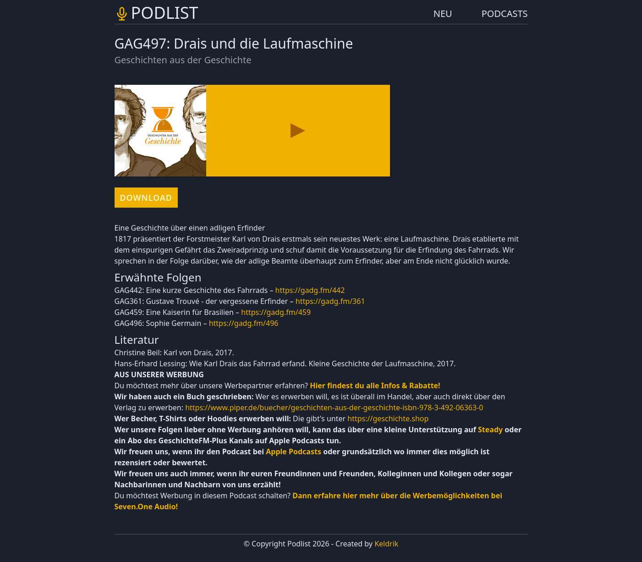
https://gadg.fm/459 (276, 312)
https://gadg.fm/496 (244, 323)
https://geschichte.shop (387, 418)
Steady (490, 429)
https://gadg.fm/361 (330, 301)
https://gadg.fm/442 (310, 290)
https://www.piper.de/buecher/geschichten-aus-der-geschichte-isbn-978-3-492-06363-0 (334, 407)
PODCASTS (505, 13)
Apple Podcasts (293, 451)
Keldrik (386, 544)
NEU (442, 13)
